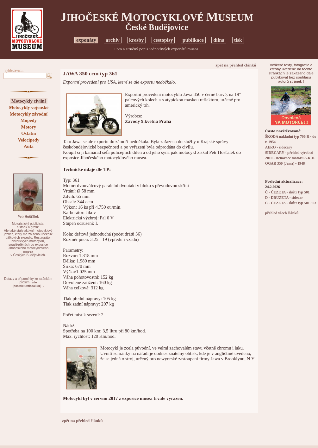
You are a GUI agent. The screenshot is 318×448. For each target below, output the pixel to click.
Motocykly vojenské (28, 107)
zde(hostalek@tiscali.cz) (27, 284)
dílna (218, 40)
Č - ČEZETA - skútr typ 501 (287, 192)
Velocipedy (28, 139)
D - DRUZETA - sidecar (284, 198)
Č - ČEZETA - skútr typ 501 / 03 (290, 203)
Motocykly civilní (28, 101)
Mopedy (29, 120)
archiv (113, 40)
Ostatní (28, 133)
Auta (29, 146)
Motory (28, 126)
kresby (136, 40)
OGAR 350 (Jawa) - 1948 (285, 163)
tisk (238, 40)
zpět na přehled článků (235, 65)
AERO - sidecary (278, 147)
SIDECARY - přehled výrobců (289, 153)
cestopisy (163, 40)
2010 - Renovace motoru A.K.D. (290, 158)
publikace (193, 40)
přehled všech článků (281, 213)
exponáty (86, 40)
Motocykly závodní (28, 114)
